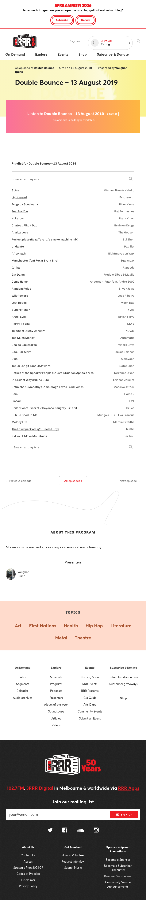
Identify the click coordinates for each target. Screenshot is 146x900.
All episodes (73, 481)
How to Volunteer (73, 855)
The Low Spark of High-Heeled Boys (35, 429)
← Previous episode (18, 481)
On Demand (22, 667)
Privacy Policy (28, 886)
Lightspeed (19, 197)
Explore (56, 667)
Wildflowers (20, 295)
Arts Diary (89, 704)
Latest (23, 677)
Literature (120, 626)
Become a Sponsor (118, 859)
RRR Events (90, 684)
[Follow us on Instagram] (96, 830)
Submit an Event (90, 718)
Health (71, 626)
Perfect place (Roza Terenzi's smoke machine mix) (45, 239)
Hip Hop (94, 626)
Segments (22, 684)
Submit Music (73, 867)
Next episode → (130, 481)
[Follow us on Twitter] (50, 830)
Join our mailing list (73, 802)
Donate (85, 20)
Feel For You (20, 211)
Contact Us (28, 855)
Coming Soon (90, 677)
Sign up (124, 814)
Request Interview (72, 861)
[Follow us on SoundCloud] (80, 830)
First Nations (42, 626)
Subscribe (62, 20)
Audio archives (22, 698)
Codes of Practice (28, 874)
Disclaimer (28, 880)
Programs (56, 684)
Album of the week (56, 704)
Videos (56, 725)
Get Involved (73, 847)
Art (18, 626)
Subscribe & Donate (123, 667)
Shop (123, 698)
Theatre (83, 638)
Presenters (56, 698)
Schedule (56, 677)
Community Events (90, 711)
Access (28, 861)
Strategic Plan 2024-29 (28, 867)
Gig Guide (89, 698)
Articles (56, 718)
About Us (28, 847)
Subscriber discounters (123, 677)
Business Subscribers (117, 876)
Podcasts (56, 691)
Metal (61, 638)
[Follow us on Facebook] (64, 830)
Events (89, 667)
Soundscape (56, 711)
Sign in (75, 41)
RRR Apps (128, 788)
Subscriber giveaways (123, 684)
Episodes (23, 691)
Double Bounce (44, 68)
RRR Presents (90, 691)
